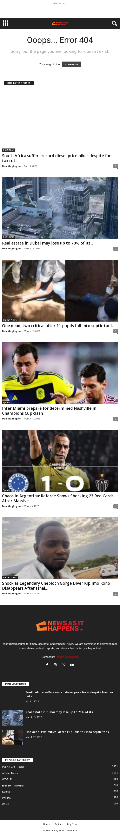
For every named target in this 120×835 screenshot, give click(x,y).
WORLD (7, 779)
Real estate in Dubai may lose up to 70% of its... (47, 243)
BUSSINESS (8, 149)
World (5, 804)
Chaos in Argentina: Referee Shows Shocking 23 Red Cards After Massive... (58, 498)
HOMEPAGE (71, 64)
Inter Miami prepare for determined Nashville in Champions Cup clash (49, 411)
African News (10, 319)
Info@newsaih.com (67, 656)
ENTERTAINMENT (13, 785)
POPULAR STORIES (14, 766)
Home (46, 824)
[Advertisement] (60, 11)
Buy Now (72, 824)
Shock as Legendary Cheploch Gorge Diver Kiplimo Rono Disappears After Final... (56, 586)
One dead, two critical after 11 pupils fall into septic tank (57, 325)
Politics (6, 797)
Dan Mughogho (11, 165)
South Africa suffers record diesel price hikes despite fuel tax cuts (57, 158)
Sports (6, 402)
